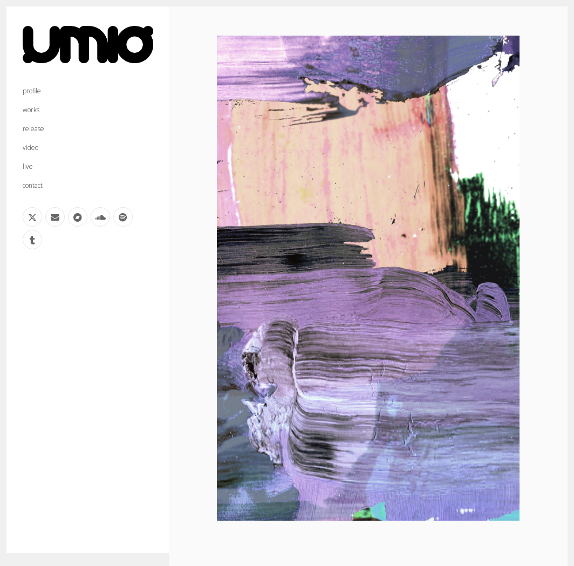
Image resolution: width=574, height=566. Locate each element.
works (31, 109)
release (33, 128)
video (30, 147)
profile (32, 91)
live (28, 166)
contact (33, 185)
